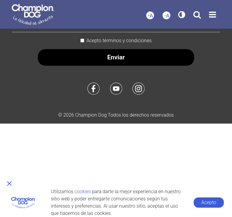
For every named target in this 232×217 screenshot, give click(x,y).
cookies (83, 191)
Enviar (116, 57)
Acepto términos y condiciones (119, 40)
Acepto (208, 202)
